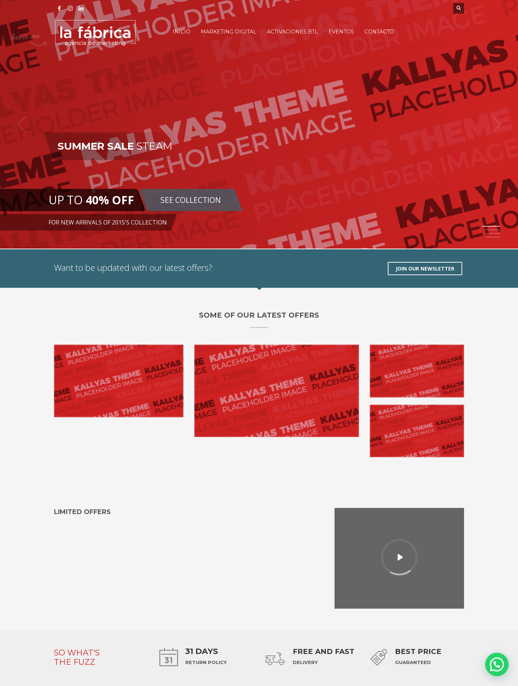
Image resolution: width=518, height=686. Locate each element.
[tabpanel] (259, 124)
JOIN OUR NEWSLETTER (425, 268)
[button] (500, 673)
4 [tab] (493, 237)
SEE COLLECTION (190, 200)
